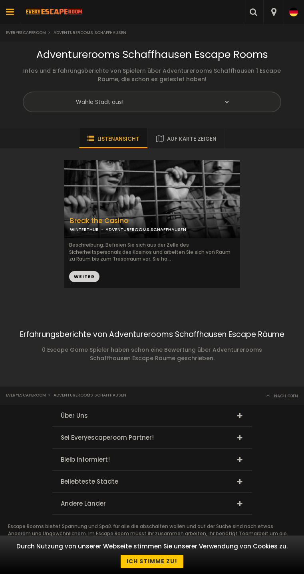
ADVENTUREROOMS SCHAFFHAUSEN (145, 229)
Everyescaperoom (26, 33)
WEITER (84, 276)
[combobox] (273, 12)
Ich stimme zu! (152, 561)
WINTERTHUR (84, 229)
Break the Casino (99, 221)
